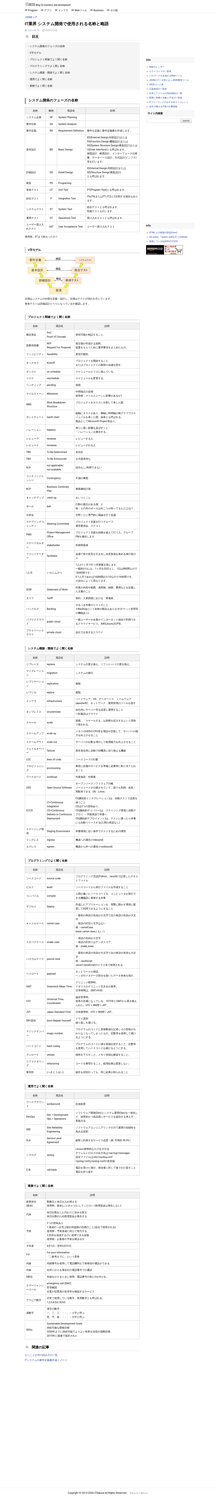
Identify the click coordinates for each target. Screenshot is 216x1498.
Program (33, 10)
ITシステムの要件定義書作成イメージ (46, 1360)
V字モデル (35, 52)
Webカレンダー (157, 67)
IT (36, 17)
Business (98, 10)
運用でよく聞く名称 (41, 79)
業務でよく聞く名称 (41, 85)
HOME (29, 17)
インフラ (63, 10)
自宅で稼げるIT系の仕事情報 (163, 106)
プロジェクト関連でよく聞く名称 (48, 59)
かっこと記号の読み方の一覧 (41, 1355)
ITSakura (30, 4)
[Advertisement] (82, 1390)
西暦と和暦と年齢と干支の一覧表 (165, 97)
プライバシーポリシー (138, 1493)
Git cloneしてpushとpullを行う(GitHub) (168, 237)
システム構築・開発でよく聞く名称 (50, 72)
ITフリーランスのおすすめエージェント (169, 102)
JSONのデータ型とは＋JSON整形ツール (169, 80)
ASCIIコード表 (156, 84)
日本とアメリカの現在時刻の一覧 (165, 93)
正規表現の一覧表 (158, 89)
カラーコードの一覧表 (160, 71)
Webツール (81, 10)
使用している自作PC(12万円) (163, 241)
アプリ (48, 10)
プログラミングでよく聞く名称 (47, 66)
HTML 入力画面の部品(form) (163, 232)
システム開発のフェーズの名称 (47, 46)
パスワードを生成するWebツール (165, 75)
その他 (114, 10)
